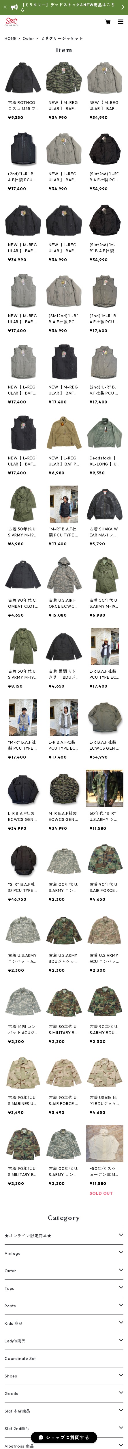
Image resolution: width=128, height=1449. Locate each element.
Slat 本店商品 (18, 1411)
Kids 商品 (14, 1323)
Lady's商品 (15, 1341)
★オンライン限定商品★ (28, 1235)
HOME (11, 38)
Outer (29, 38)
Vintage (13, 1253)
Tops (9, 1288)
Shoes (11, 1376)
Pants (10, 1305)
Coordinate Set (20, 1358)
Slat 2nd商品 (17, 1428)
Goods (11, 1393)
